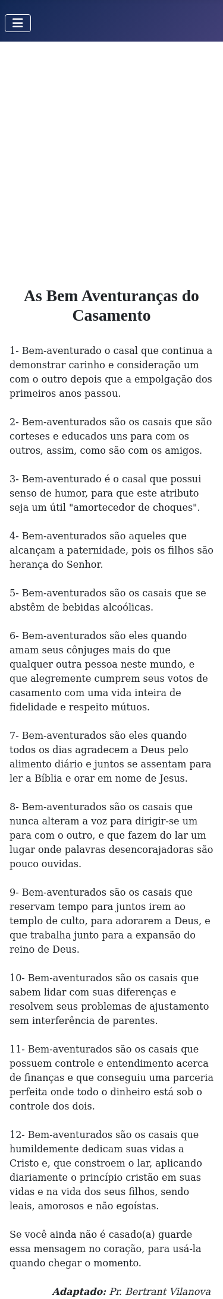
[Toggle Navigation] (18, 23)
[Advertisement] (111, 159)
